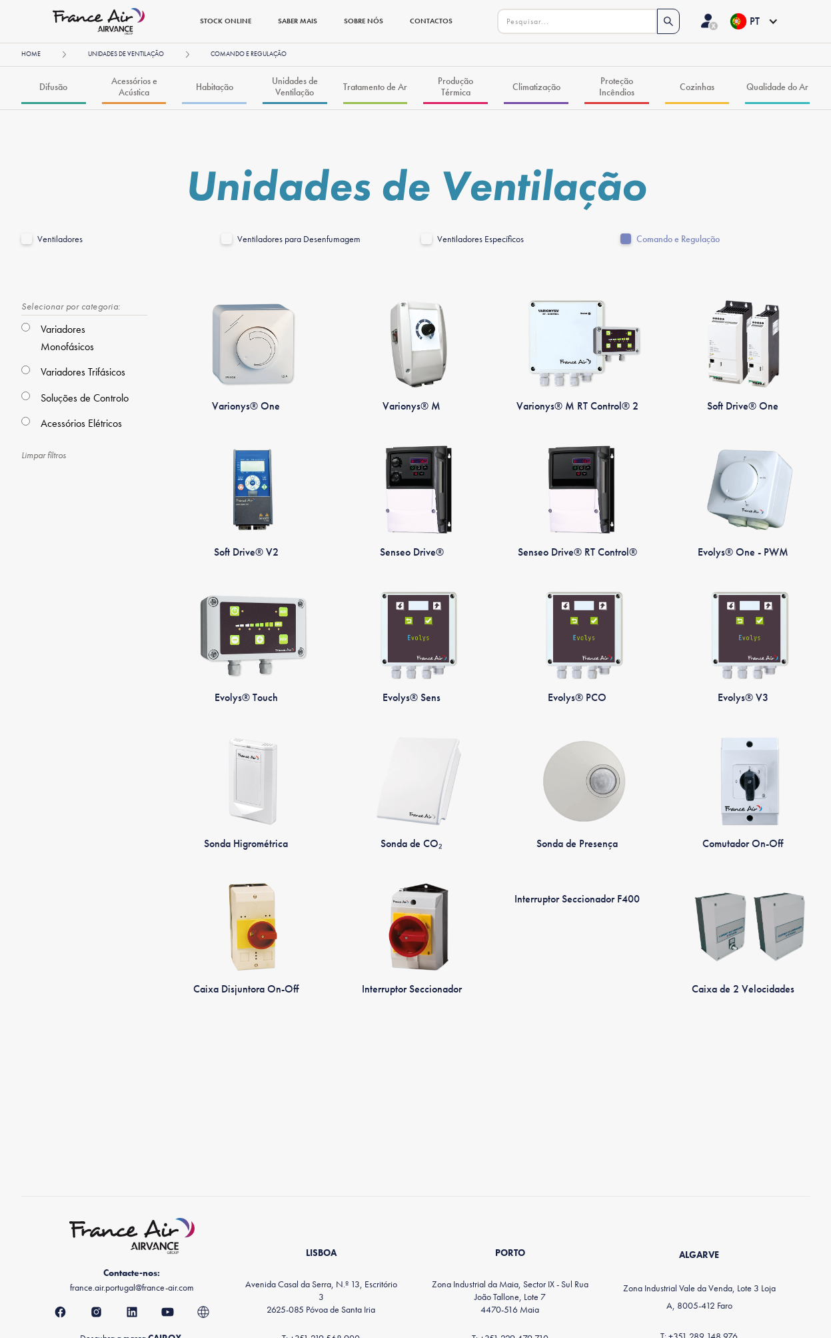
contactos (431, 20)
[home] (104, 21)
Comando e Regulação (678, 239)
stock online (225, 20)
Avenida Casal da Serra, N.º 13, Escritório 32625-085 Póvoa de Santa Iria (321, 1296)
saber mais (297, 20)
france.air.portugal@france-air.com (132, 1287)
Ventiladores (60, 239)
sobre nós (363, 20)
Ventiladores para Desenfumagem (299, 239)
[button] (753, 21)
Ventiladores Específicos (480, 239)
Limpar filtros (43, 455)
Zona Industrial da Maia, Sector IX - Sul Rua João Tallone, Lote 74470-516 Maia (510, 1296)
